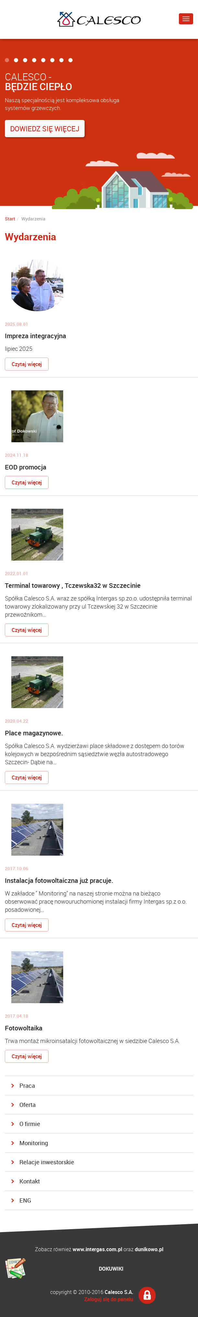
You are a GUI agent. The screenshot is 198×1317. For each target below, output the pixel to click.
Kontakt (29, 1181)
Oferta (27, 1105)
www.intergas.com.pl (97, 1249)
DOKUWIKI (111, 1268)
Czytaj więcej (27, 364)
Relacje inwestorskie (46, 1162)
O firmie (29, 1124)
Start (10, 219)
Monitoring (33, 1143)
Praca (27, 1085)
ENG (25, 1200)
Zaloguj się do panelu (108, 1299)
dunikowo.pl (149, 1249)
